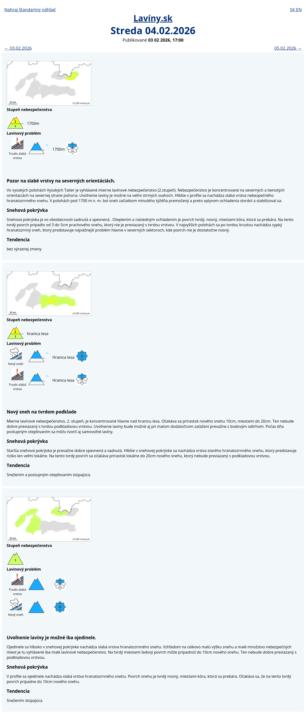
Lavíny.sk (153, 18)
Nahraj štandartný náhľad (29, 9)
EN (299, 9)
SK (293, 9)
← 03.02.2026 (18, 48)
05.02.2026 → (288, 48)
